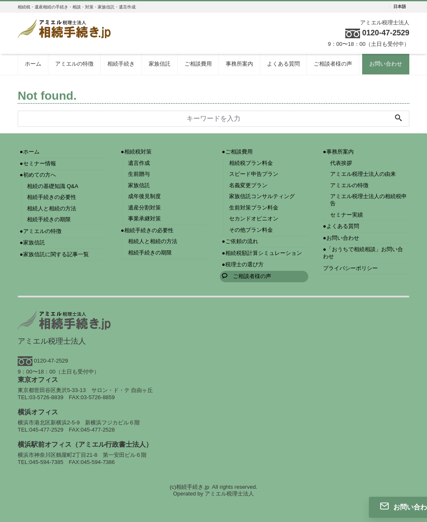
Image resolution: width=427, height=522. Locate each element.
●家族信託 (32, 242)
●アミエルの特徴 (40, 231)
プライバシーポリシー (350, 268)
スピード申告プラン (253, 174)
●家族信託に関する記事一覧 (54, 254)
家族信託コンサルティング (262, 196)
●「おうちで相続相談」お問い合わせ (363, 253)
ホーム (33, 64)
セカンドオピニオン (253, 218)
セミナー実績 (346, 215)
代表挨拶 (341, 163)
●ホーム (30, 151)
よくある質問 (283, 64)
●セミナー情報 (38, 163)
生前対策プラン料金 (253, 207)
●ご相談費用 (237, 151)
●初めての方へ (38, 175)
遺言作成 (139, 163)
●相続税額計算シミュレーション (262, 253)
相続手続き (121, 64)
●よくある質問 (341, 226)
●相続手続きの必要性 (147, 230)
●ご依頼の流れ (240, 241)
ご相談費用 (198, 64)
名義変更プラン (248, 185)
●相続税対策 (136, 151)
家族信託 (160, 64)
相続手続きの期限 (49, 219)
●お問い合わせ (341, 238)
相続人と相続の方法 (51, 208)
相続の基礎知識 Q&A (52, 186)
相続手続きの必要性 (51, 197)
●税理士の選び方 (243, 264)
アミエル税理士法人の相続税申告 (368, 200)
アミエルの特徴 (74, 64)
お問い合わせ (385, 64)
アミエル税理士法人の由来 (363, 174)
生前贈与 (139, 174)
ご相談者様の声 (333, 64)
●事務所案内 (338, 151)
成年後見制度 (144, 196)
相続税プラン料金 (251, 163)
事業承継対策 (144, 218)
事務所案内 (239, 64)
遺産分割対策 (144, 207)
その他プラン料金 (251, 230)
